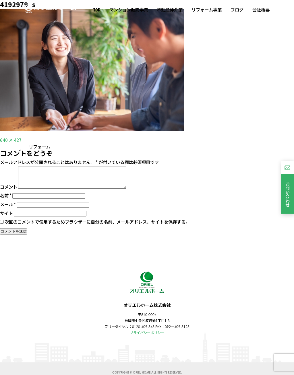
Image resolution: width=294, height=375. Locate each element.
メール (8, 208)
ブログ (237, 9)
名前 (5, 199)
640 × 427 (11, 140)
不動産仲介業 (170, 9)
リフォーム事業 (207, 9)
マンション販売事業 (128, 9)
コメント (8, 191)
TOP (96, 10)
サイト (6, 217)
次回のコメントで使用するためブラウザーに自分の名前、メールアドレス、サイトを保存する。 (97, 226)
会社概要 (261, 9)
